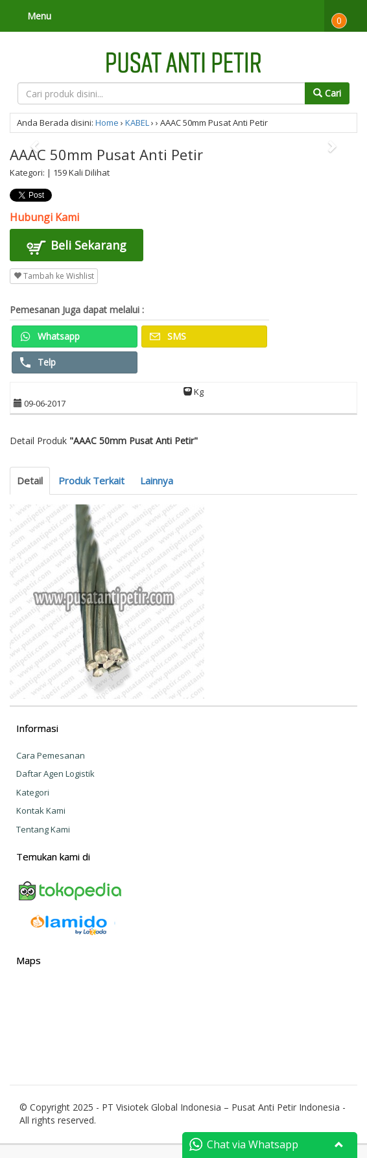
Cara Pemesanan (50, 755)
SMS (168, 336)
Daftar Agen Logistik (55, 773)
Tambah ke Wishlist (54, 275)
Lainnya (156, 480)
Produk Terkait (91, 480)
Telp (38, 362)
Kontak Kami (40, 810)
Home (107, 122)
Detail (30, 480)
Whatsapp (50, 336)
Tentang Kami (43, 829)
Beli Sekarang (76, 247)
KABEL (137, 122)
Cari (327, 93)
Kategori (32, 792)
